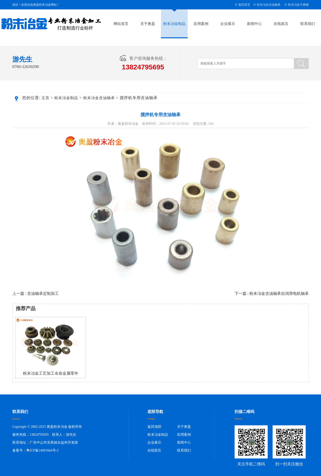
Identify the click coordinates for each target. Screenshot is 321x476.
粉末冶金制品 (174, 24)
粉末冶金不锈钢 (298, 4)
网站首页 (121, 24)
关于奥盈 (147, 24)
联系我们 (307, 24)
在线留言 (281, 24)
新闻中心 (254, 24)
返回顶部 (154, 427)
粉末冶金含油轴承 (269, 4)
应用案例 (201, 24)
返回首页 (244, 4)
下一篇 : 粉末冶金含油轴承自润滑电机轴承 (272, 293)
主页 (45, 98)
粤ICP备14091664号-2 (42, 450)
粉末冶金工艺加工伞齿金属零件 (50, 373)
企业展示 (227, 24)
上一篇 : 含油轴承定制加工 (35, 293)
